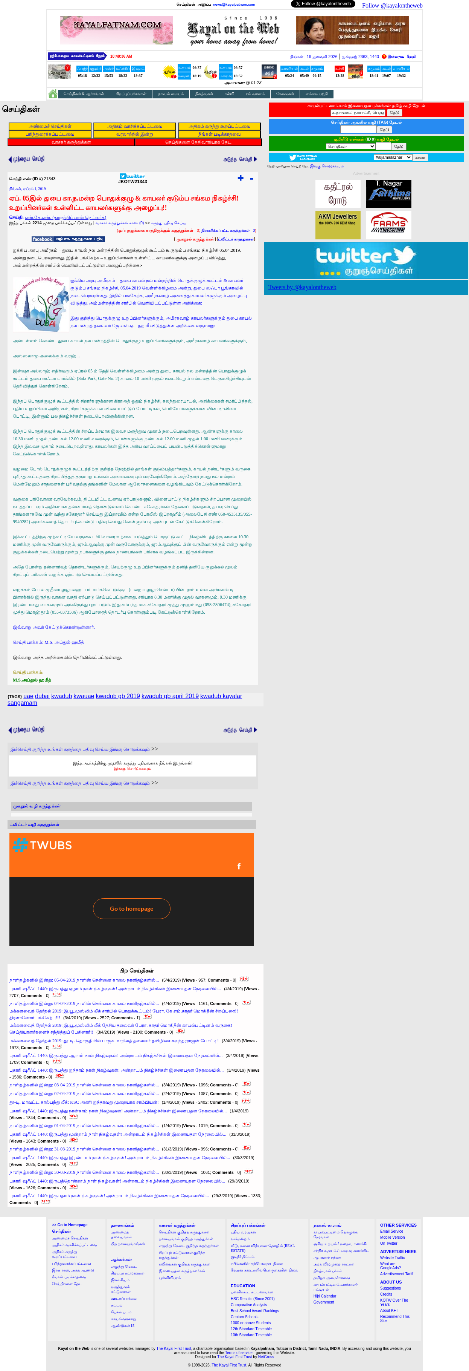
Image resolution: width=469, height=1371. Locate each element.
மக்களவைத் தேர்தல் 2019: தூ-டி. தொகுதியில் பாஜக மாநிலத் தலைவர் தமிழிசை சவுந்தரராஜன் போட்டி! (114, 1040)
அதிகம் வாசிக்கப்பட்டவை (74, 1245)
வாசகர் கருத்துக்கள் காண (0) (120, 223)
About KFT (389, 1310)
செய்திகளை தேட (67, 1284)
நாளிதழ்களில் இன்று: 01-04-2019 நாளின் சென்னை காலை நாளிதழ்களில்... (84, 1125)
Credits (386, 1294)
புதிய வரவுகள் (243, 1232)
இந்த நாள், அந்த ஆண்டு (73, 1270)
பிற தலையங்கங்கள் (128, 1244)
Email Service (391, 1231)
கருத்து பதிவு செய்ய (168, 223)
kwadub (61, 696)
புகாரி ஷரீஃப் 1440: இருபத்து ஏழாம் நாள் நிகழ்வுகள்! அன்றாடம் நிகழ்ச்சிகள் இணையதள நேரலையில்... (115, 988)
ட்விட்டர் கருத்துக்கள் (236, 239)
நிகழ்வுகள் (204, 94)
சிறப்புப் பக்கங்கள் (131, 94)
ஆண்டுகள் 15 (123, 1326)
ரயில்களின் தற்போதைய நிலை (257, 1263)
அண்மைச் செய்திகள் (70, 1238)
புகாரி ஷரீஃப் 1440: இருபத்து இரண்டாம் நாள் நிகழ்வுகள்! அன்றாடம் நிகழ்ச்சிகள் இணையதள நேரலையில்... (119, 1157)
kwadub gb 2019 (118, 696)
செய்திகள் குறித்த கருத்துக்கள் (184, 1232)
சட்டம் (116, 1305)
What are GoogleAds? (390, 1266)
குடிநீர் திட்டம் (242, 1257)
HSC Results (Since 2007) (253, 1299)
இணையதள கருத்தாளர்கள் (182, 1271)
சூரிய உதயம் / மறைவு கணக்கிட (341, 1244)
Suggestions (390, 1288)
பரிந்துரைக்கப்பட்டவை (71, 1263)
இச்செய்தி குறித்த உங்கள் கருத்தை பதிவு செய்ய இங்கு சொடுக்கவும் (80, 749)
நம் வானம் (255, 94)
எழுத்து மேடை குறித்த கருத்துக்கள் (189, 1246)
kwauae (83, 696)
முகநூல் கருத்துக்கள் (196, 239)
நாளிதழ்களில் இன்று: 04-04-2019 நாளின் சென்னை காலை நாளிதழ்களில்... (84, 1003)
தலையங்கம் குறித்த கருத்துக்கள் (186, 1239)
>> (69, 1225)
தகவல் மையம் (171, 94)
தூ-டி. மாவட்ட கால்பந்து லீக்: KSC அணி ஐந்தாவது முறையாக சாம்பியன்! (84, 1102)
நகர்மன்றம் (240, 1239)
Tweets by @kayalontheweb (302, 287)
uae (28, 696)
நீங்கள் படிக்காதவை (69, 1277)
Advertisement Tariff (396, 1274)
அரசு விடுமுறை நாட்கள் (334, 1264)
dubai (42, 696)
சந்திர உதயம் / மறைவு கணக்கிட (341, 1250)
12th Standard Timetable (251, 1329)
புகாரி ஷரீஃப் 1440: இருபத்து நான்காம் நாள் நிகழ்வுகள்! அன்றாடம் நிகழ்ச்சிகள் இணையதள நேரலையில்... (118, 1111)
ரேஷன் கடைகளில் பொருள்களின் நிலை (264, 1270)
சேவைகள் (285, 94)
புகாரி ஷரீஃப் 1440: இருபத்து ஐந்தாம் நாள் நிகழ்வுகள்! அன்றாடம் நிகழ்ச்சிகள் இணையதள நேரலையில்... (116, 1070)
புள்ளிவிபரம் (170, 1278)
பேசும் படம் (121, 1312)
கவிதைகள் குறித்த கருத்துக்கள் (184, 1264)
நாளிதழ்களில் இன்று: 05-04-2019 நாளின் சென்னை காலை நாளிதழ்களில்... (84, 980)
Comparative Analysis (249, 1305)
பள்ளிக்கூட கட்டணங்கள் (252, 1292)
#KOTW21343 (132, 179)
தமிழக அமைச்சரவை (332, 1278)
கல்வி (229, 94)
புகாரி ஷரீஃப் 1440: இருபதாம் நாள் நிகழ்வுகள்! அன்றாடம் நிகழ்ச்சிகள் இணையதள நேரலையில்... (109, 1195)
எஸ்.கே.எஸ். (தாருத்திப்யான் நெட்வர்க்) (65, 217)
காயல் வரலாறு (123, 1319)
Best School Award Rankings (255, 1311)
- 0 (228, 230)
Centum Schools (244, 1317)
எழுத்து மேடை (124, 1266)
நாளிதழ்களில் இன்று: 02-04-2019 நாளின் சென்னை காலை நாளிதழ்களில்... (84, 1093)
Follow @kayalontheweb (392, 5)
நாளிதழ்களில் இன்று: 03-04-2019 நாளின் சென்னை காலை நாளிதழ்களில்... (84, 1085)
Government (324, 1302)
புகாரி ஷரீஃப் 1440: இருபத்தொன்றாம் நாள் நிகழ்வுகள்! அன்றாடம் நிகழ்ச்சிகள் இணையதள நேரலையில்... (117, 1181)
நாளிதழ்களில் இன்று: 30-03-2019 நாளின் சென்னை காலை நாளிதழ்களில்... (84, 1172)
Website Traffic (392, 1258)
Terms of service (239, 1353)
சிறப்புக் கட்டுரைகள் (128, 1273)
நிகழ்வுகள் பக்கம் (328, 1271)
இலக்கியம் (120, 1280)
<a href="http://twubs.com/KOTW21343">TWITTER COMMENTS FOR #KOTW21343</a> (131, 889)
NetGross (266, 1357)
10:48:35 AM (121, 56)
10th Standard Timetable (251, 1335)
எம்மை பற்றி (317, 94)
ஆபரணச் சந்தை (328, 1257)
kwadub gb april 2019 (170, 696)
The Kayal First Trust (173, 1348)
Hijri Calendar (325, 1296)
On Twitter (388, 1243)
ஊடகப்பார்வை (124, 1298)
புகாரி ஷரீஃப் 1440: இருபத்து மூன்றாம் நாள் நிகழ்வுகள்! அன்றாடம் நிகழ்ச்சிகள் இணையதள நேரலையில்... (117, 1134)
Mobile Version (392, 1237)
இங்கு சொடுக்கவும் (132, 768)
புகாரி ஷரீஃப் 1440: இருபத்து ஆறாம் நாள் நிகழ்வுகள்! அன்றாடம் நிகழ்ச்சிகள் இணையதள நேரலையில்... (115, 1055)
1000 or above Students (251, 1323)
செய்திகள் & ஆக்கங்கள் (84, 94)
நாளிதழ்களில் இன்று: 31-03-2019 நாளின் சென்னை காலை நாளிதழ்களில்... (84, 1149)
